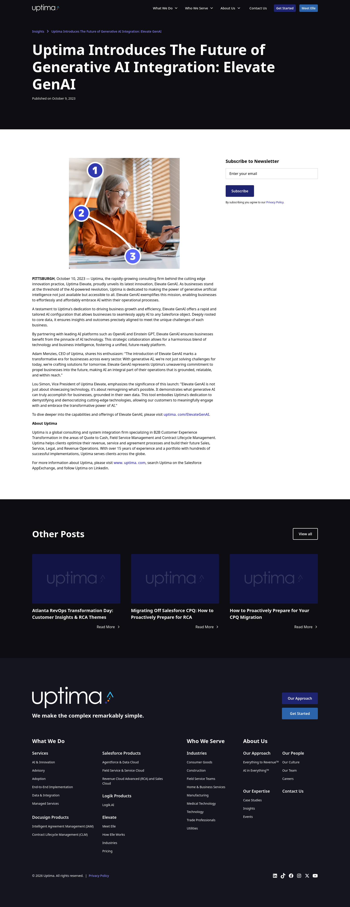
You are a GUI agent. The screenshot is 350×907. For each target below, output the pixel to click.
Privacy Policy (99, 875)
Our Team (289, 770)
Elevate (109, 817)
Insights (38, 31)
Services (40, 753)
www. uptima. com (130, 462)
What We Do (163, 8)
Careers (288, 779)
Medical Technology (201, 803)
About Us (228, 8)
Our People (293, 753)
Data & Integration (46, 795)
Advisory (38, 770)
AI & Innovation (43, 762)
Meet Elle (309, 8)
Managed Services (45, 803)
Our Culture (291, 762)
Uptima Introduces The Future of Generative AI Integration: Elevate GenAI (106, 31)
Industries (109, 843)
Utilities (192, 828)
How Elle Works (113, 834)
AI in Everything (256, 770)
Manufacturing (198, 795)
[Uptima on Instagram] (299, 875)
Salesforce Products (121, 753)
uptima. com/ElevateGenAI (186, 414)
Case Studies (252, 800)
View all (305, 533)
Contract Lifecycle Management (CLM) (60, 834)
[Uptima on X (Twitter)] (307, 875)
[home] (45, 8)
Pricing (107, 851)
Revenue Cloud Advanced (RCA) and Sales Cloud (132, 781)
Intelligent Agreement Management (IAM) (63, 826)
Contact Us (258, 8)
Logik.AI (108, 805)
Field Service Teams (201, 779)
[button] (165, 8)
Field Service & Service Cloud (123, 770)
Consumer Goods (199, 762)
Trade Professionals (201, 820)
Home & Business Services (206, 787)
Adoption (39, 779)
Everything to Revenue (261, 762)
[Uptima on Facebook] (291, 875)
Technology (195, 812)
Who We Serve (196, 8)
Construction (196, 770)
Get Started (285, 8)
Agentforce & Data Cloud (120, 762)
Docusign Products (50, 817)
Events (248, 817)
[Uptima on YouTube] (315, 875)
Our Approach (300, 698)
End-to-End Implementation (52, 787)
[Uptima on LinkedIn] (275, 875)
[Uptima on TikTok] (283, 875)
